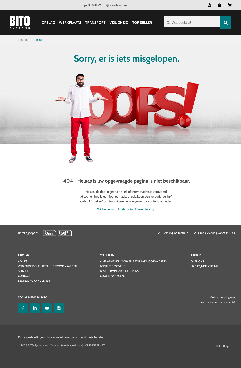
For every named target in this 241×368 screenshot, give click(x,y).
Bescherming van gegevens (119, 271)
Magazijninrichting (204, 266)
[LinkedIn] (34, 308)
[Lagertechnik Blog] (58, 308)
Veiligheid (118, 22)
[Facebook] (22, 308)
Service (23, 254)
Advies (22, 261)
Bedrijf (196, 254)
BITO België (223, 346)
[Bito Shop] (20, 22)
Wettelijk (107, 254)
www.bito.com (116, 5)
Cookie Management (114, 276)
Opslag (47, 22)
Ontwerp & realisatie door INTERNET (77, 345)
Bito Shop (24, 39)
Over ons (197, 261)
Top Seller (141, 22)
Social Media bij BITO (32, 297)
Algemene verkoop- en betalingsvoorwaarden (134, 261)
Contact (24, 276)
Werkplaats (69, 22)
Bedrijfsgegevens (112, 266)
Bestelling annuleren (34, 280)
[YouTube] (46, 308)
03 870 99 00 (94, 5)
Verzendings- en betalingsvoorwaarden (47, 266)
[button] (209, 5)
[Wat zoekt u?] (191, 22)
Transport (95, 22)
